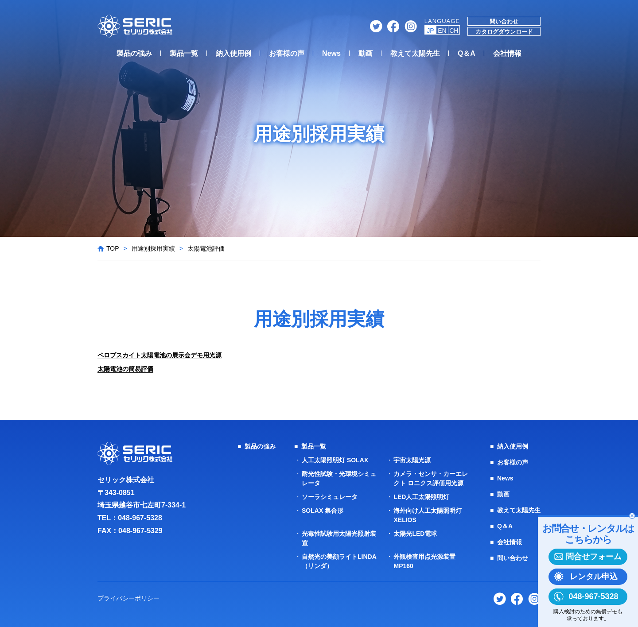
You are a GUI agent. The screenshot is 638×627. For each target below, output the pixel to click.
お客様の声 (286, 53)
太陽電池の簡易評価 (125, 368)
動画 (365, 53)
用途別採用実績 (153, 248)
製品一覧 (184, 53)
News (331, 53)
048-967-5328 (140, 518)
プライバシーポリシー (128, 598)
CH (453, 30)
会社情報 (507, 53)
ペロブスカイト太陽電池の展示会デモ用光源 (159, 355)
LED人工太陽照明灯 (421, 496)
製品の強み (134, 53)
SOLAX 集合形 (322, 510)
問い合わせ (504, 21)
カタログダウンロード (504, 31)
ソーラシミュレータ (330, 496)
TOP (112, 248)
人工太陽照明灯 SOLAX (335, 460)
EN (442, 30)
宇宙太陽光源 (412, 460)
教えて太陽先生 (415, 53)
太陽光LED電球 (415, 533)
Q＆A (466, 53)
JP (430, 30)
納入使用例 (233, 53)
